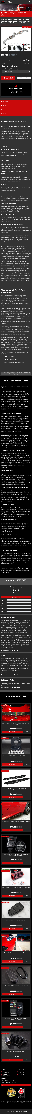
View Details (12, 731)
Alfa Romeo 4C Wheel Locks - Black (16, 1051)
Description (4, 101)
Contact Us (20, 1072)
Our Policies (20, 1074)
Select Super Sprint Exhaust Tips (10, 68)
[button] (4, 43)
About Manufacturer (7, 114)
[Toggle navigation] (29, 2)
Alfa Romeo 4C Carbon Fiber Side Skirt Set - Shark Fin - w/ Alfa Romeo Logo (16, 789)
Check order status (22, 1071)
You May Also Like (6, 110)
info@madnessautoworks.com (16, 362)
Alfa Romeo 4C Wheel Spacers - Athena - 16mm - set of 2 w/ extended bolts (16, 953)
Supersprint (27, 63)
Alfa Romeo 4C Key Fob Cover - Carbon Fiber (16, 985)
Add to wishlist (24, 78)
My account (20, 1069)
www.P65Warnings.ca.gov (12, 374)
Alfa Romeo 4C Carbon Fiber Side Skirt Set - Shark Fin (16, 821)
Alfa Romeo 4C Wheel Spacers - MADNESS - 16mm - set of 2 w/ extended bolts (16, 756)
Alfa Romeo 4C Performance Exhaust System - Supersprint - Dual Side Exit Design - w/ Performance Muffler (15, 13)
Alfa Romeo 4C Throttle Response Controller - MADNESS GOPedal (16, 1019)
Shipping (4, 1074)
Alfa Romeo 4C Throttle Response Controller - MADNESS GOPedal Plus (16, 855)
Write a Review (16, 597)
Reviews (4, 105)
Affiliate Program (5, 1075)
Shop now (4, 1071)
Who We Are (5, 1072)
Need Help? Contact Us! (8, 1085)
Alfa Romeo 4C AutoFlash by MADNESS (16, 920)
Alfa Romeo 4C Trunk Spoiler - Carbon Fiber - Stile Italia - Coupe (16, 724)
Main (3, 1069)
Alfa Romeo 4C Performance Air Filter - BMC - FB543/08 (16, 887)
